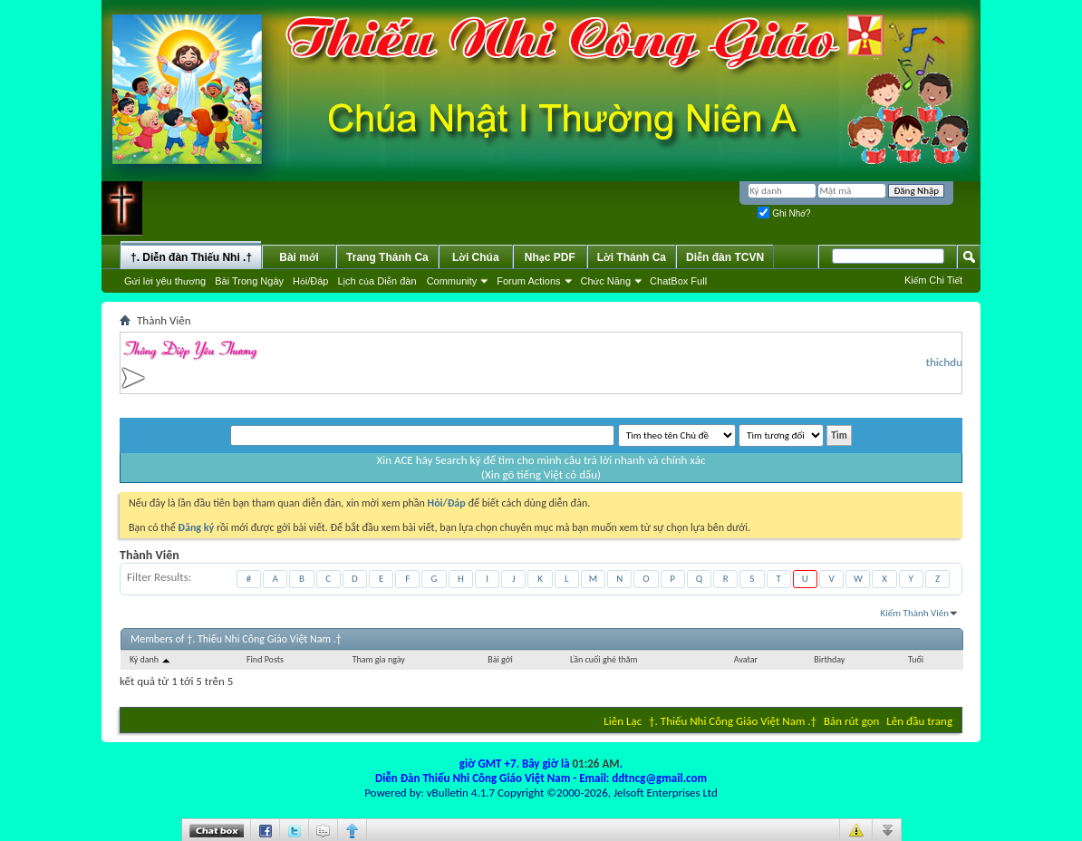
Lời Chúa (475, 257)
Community (452, 281)
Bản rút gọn (851, 721)
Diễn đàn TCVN (725, 257)
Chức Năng (606, 281)
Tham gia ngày (379, 659)
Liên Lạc (623, 721)
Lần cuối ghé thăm (603, 659)
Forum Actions (528, 281)
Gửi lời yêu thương (165, 281)
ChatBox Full (678, 281)
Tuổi (915, 659)
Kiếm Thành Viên (915, 613)
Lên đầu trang (919, 721)
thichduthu (956, 362)
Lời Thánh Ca (631, 257)
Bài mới (299, 257)
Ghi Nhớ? (784, 213)
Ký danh (151, 659)
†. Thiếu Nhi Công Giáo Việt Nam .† (732, 721)
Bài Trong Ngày (249, 281)
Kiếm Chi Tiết (933, 280)
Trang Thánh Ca (387, 257)
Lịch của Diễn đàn (376, 281)
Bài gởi (500, 659)
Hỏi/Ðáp (310, 281)
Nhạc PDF (550, 257)
